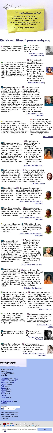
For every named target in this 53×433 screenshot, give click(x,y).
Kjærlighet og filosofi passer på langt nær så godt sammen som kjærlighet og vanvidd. (12, 48)
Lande (3, 392)
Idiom (3, 393)
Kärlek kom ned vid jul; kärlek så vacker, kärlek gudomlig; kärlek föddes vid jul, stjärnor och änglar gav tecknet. (11, 347)
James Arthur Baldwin (27, 201)
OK (45, 429)
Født (2, 386)
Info (5, 431)
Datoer (3, 390)
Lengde (3, 395)
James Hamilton (43, 325)
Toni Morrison (33, 337)
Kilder (3, 382)
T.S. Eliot (35, 183)
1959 (42, 53)
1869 (39, 53)
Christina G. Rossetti (30, 353)
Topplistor (4, 397)
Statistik (4, 403)
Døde (3, 388)
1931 (40, 337)
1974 (50, 325)
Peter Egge (33, 53)
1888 (40, 183)
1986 (40, 264)
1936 (38, 113)
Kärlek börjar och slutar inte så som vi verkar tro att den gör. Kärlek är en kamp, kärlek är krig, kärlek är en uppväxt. (32, 227)
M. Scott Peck (31, 113)
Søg (16, 379)
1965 (43, 183)
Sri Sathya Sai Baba (31, 165)
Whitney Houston (34, 83)
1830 (40, 353)
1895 (37, 264)
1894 (43, 353)
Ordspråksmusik (7, 401)
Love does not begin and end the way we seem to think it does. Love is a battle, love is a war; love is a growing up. (32, 211)
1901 (50, 309)
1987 (40, 201)
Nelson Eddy (44, 309)
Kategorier (4, 380)
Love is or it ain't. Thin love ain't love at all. (33, 333)
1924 (37, 201)
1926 (40, 165)
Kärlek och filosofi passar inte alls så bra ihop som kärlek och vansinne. (32, 48)
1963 (42, 83)
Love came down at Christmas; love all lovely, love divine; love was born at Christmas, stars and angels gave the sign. (33, 347)
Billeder (3, 384)
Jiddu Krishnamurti (28, 264)
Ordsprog (4, 379)
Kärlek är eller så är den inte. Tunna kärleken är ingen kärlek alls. (12, 333)
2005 (41, 113)
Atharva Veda (48, 137)
